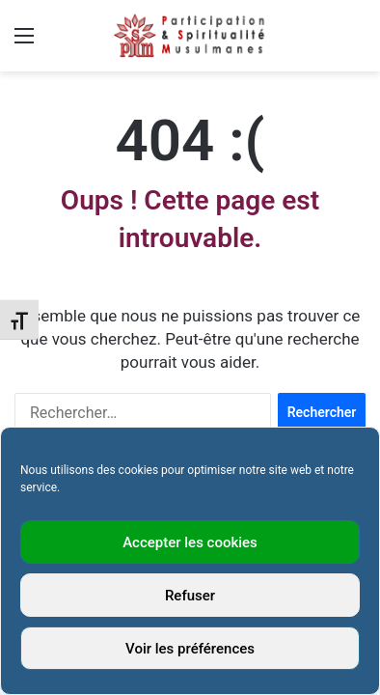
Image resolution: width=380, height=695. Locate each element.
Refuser (190, 595)
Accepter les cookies (190, 542)
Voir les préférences (190, 648)
